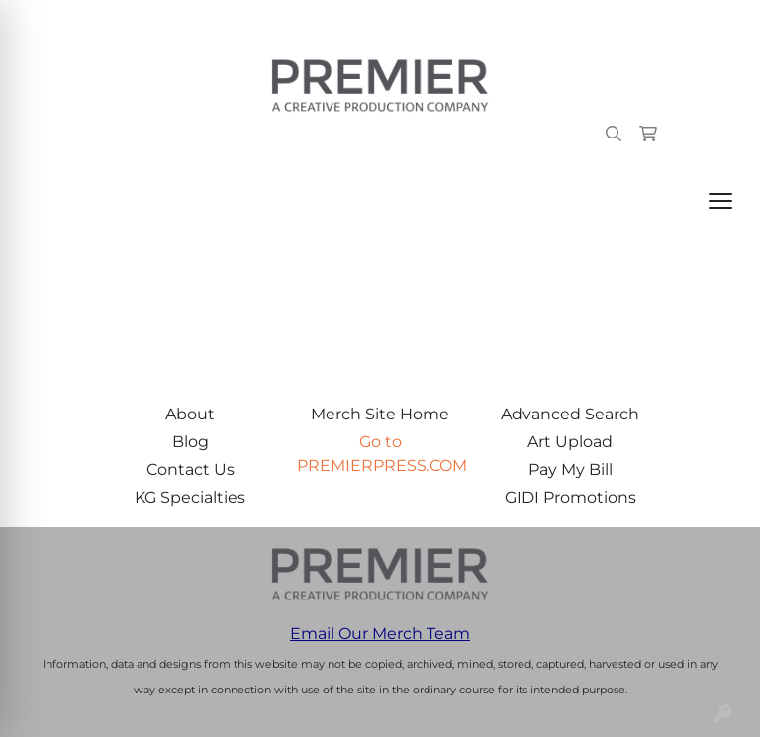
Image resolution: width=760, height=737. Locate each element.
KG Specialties (190, 497)
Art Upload (570, 441)
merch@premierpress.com (631, 21)
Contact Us (190, 469)
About (190, 414)
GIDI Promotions (570, 497)
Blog (190, 441)
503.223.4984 (459, 21)
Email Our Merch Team (380, 633)
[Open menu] (720, 201)
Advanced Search (570, 414)
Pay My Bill (570, 469)
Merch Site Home (380, 414)
